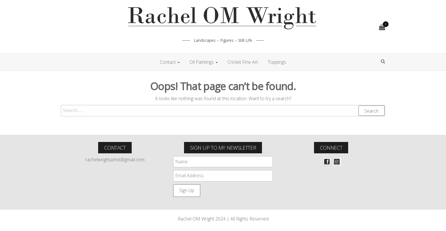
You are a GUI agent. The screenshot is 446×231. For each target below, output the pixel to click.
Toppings (277, 62)
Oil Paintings (203, 62)
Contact (170, 62)
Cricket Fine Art (243, 62)
